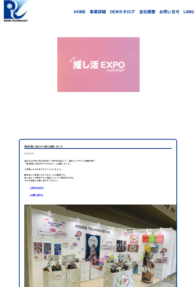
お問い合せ (169, 11)
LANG (188, 11)
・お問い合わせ (36, 194)
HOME (80, 11)
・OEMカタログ (36, 187)
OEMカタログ (122, 11)
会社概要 (147, 11)
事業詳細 (98, 11)
